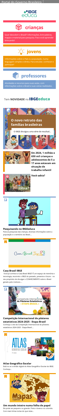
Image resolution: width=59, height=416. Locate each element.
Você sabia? (38, 175)
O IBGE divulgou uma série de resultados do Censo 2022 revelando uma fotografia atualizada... (34, 131)
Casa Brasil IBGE (12, 270)
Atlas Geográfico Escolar (17, 363)
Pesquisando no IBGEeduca (19, 228)
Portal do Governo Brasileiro (22, 2)
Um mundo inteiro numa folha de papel (27, 405)
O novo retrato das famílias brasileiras (26, 122)
